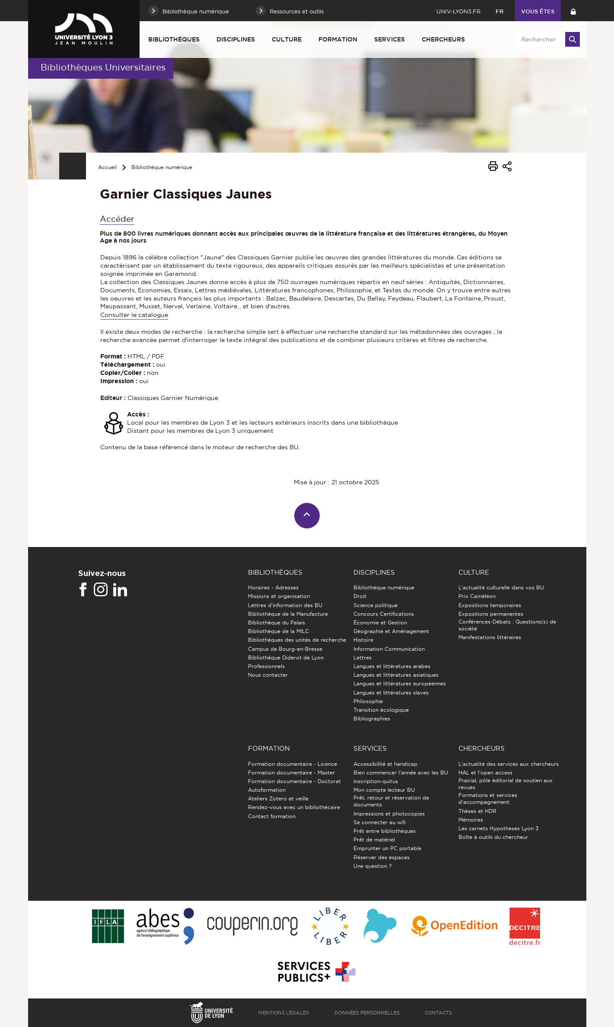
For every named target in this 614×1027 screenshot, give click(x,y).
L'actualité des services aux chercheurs (508, 764)
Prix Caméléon (477, 596)
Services (389, 39)
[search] (546, 39)
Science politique (375, 605)
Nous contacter (268, 675)
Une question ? (372, 866)
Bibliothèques (174, 39)
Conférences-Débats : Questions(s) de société (507, 625)
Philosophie (368, 701)
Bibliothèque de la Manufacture (288, 614)
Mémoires (470, 819)
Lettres (362, 657)
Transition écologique (381, 710)
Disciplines (235, 39)
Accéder (117, 219)
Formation (337, 39)
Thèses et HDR (477, 811)
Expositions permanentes (490, 614)
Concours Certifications (383, 614)
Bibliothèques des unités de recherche (297, 640)
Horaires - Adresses (273, 587)
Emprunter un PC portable (387, 848)
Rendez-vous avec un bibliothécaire (294, 807)
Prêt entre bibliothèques (384, 831)
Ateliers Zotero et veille (278, 798)
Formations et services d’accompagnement (487, 798)
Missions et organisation (279, 596)
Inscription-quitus (375, 781)
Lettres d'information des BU (285, 605)
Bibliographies (371, 718)
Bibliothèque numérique (161, 167)
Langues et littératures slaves (391, 692)
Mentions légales (283, 1012)
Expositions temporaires (489, 605)
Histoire (363, 640)
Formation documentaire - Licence (292, 764)
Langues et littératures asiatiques (396, 675)
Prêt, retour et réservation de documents (391, 801)
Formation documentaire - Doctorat (294, 781)
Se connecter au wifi (379, 822)
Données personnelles (367, 1012)
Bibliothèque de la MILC (278, 631)
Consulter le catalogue (134, 314)
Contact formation (272, 816)
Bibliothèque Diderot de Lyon (286, 657)
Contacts (438, 1012)
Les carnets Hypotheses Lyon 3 (498, 828)
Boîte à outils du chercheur (493, 837)
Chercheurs (443, 39)
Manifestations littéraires (489, 637)
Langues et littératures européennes (399, 683)
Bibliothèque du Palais (276, 622)
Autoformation (267, 790)
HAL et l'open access (485, 772)
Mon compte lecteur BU (384, 790)
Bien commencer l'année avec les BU (400, 772)
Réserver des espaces (381, 857)
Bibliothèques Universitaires (103, 67)
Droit (359, 596)
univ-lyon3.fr (458, 11)
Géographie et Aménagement (391, 631)
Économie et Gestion (380, 622)
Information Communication (389, 649)
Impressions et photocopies (389, 813)
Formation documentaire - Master (291, 772)
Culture (287, 39)
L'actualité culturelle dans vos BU (501, 587)
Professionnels (266, 666)
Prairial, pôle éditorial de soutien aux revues (505, 783)
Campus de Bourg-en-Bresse (285, 649)
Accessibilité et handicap (385, 764)
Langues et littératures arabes (391, 666)
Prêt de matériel (374, 839)
